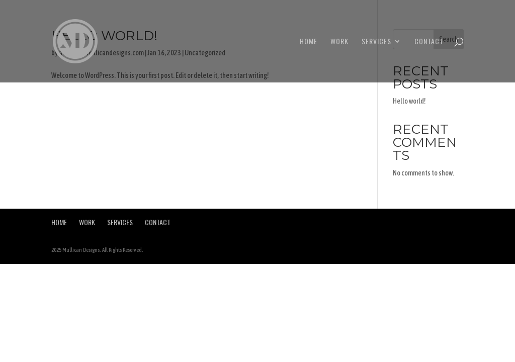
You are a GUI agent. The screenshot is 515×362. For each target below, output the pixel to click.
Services (376, 42)
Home (308, 42)
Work (339, 42)
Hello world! (409, 101)
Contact (429, 42)
